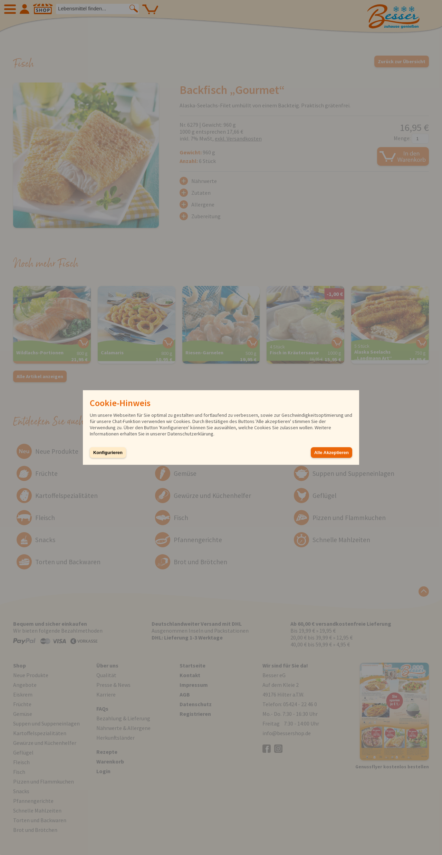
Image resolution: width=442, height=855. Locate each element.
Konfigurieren (108, 452)
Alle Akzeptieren (331, 452)
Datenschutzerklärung (190, 434)
